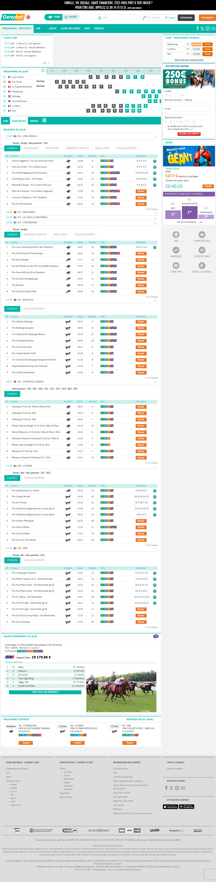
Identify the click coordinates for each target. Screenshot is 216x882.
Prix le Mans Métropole (23, 521)
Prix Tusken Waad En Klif (24, 353)
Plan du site (118, 805)
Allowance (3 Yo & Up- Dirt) (25, 451)
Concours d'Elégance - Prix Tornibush (29, 197)
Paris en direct (66, 797)
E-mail (168, 109)
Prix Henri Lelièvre (20, 527)
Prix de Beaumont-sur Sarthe (25, 491)
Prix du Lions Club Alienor (24, 540)
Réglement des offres (123, 801)
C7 (188, 54)
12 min (196, 49)
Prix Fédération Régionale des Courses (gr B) (33, 515)
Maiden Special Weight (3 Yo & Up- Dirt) (31, 445)
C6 (188, 49)
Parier (208, 44)
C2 (188, 44)
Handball (68, 789)
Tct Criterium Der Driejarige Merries (28, 334)
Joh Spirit (23, 675)
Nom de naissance (173, 100)
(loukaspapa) (206, 212)
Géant (8, 777)
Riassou (22, 671)
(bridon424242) (190, 204)
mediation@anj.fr (99, 870)
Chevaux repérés (126, 148)
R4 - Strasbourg (28, 726)
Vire (169, 54)
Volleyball (68, 786)
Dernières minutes (77, 148)
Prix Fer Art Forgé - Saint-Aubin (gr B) (29, 609)
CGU (191, 129)
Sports (63, 769)
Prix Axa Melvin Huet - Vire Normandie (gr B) (33, 591)
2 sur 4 (13, 792)
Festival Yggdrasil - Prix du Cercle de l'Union (33, 161)
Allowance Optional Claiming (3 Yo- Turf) (31, 458)
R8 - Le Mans (77, 726)
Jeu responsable (120, 797)
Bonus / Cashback (202, 272)
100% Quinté (31, 148)
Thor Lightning (26, 678)
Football (68, 772)
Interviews (52, 148)
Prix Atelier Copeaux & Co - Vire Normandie (32, 579)
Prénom (188, 100)
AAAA (187, 122)
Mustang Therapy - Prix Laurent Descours (32, 185)
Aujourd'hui (19, 121)
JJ (166, 122)
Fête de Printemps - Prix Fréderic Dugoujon (32, 191)
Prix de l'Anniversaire (22, 204)
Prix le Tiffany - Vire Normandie (27, 597)
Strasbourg (172, 44)
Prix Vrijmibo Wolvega (22, 322)
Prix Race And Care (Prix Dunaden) (28, 272)
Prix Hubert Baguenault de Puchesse (29, 173)
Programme (65, 793)
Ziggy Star (23, 682)
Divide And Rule (26, 686)
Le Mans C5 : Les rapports (28, 44)
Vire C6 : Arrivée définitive (28, 52)
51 (156, 636)
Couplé (13, 788)
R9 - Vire (126, 726)
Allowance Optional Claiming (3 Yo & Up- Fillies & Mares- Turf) (41, 438)
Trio (12, 795)
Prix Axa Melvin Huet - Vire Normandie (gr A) (33, 585)
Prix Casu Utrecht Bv (22, 347)
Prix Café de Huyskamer (23, 372)
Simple (13, 785)
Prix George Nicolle (21, 497)
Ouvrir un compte (189, 134)
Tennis (67, 776)
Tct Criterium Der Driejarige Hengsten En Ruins (34, 360)
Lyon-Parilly (12, 645)
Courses (12, 148)
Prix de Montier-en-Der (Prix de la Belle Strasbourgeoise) (38, 266)
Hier (5, 121)
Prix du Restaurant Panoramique (27, 253)
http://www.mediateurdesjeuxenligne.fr (124, 870)
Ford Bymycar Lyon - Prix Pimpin (27, 179)
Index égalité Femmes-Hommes (128, 781)
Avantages (176, 256)
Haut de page (150, 209)
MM (177, 122)
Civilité (168, 91)
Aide (176, 241)
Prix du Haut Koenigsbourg (25, 279)
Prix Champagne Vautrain (24, 573)
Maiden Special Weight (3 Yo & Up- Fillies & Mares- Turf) (38, 426)
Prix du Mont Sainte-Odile (24, 292)
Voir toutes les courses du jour (189, 60)
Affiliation (117, 809)
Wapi (20, 667)
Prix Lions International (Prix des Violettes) (32, 247)
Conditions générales (123, 777)
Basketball (68, 779)
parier (141, 191)
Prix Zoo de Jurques (21, 622)
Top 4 (12, 798)
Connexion (186, 18)
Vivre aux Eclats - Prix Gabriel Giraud (29, 167)
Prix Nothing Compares (23, 328)
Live (8, 773)
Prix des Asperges (20, 260)
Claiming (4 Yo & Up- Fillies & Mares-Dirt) (31, 407)
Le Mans (171, 49)
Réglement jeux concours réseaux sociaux (133, 814)
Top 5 (12, 802)
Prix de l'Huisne (19, 503)
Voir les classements (186, 222)
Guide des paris (202, 256)
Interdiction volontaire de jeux (108, 846)
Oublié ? (172, 18)
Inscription (207, 18)
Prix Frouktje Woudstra (23, 341)
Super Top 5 (176, 272)
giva (173, 208)
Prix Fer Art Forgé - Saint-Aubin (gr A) (29, 603)
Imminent (196, 44)
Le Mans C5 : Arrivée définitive (30, 48)
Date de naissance (173, 118)
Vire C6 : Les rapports (26, 56)
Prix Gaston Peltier (21, 534)
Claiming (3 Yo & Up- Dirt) (24, 413)
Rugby (67, 783)
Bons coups (102, 148)
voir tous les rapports (45, 692)
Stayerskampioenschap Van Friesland (29, 366)
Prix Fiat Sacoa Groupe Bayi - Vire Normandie (33, 616)
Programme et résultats (17, 769)
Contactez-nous (202, 241)
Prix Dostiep (17, 285)
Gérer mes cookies (121, 793)
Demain (34, 121)
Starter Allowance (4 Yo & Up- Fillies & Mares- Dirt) (36, 432)
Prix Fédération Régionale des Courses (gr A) (33, 509)
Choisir (169, 95)
